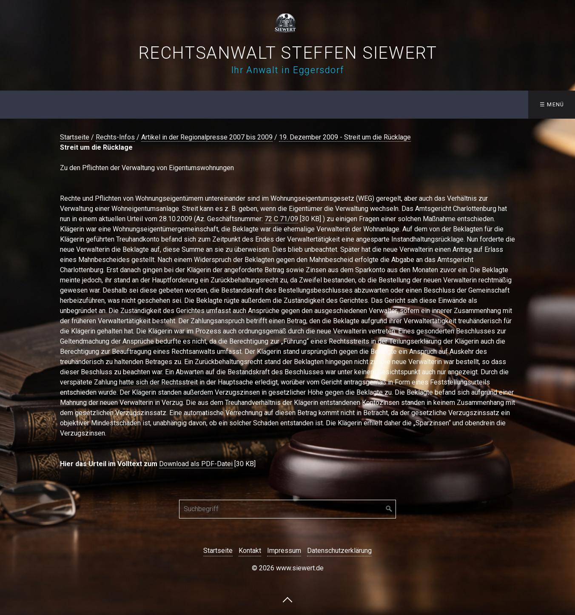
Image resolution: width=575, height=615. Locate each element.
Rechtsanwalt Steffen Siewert (287, 53)
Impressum (284, 551)
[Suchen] (389, 509)
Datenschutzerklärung (339, 551)
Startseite (74, 137)
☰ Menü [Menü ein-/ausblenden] (552, 104)
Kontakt (250, 551)
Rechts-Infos (115, 137)
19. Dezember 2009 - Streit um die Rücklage (345, 137)
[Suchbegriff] (287, 509)
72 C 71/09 (281, 219)
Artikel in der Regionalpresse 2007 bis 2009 (207, 137)
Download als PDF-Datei (196, 464)
